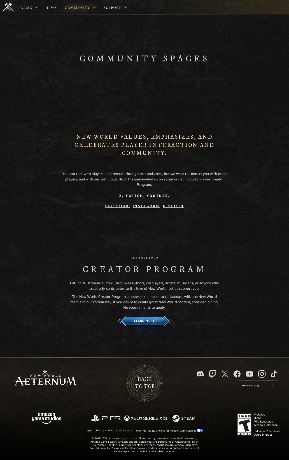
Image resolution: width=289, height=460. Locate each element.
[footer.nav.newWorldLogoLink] (45, 378)
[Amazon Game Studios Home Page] (46, 419)
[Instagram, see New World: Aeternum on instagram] (262, 374)
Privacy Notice (104, 430)
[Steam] (184, 419)
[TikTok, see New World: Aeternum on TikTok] (274, 374)
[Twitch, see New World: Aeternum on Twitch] (212, 374)
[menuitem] (29, 7)
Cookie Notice (124, 430)
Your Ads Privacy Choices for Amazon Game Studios (170, 430)
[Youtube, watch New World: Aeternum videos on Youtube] (249, 374)
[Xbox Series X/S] (145, 418)
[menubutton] (258, 386)
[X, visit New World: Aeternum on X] (224, 374)
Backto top (144, 383)
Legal (89, 430)
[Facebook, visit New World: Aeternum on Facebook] (237, 374)
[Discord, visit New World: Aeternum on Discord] (200, 374)
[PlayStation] (105, 419)
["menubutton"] (29, 7)
